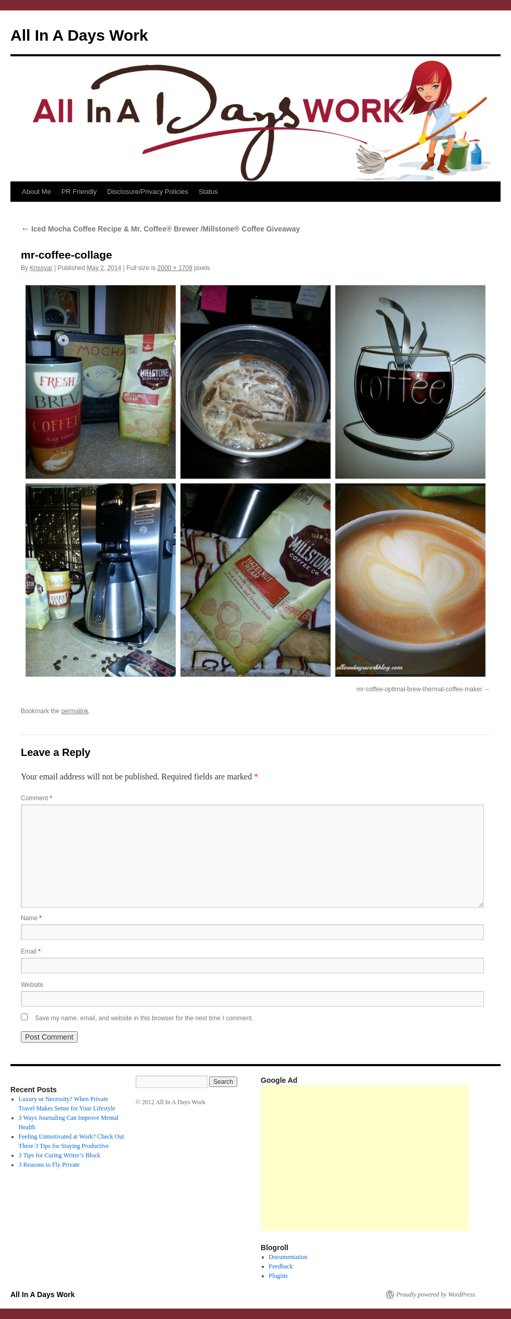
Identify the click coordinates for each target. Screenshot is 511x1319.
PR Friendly (79, 192)
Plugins (278, 1275)
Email (31, 951)
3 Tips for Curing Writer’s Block (60, 1155)
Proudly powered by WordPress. (436, 1294)
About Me (36, 192)
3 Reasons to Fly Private (49, 1164)
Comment (36, 798)
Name (31, 918)
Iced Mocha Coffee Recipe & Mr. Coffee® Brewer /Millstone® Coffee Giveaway (160, 229)
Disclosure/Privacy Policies (147, 192)
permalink (74, 711)
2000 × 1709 (174, 268)
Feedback (281, 1266)
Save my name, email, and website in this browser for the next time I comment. (144, 1018)
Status (208, 192)
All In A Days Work (79, 35)
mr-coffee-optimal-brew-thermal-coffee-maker (419, 689)
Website (32, 984)
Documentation (288, 1257)
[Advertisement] (365, 1158)
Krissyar (41, 268)
